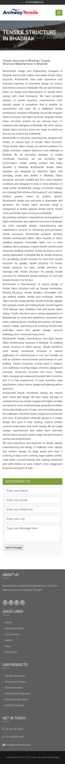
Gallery (9, 640)
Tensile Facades (14, 688)
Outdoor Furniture (15, 706)
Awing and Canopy (15, 682)
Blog (7, 646)
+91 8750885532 (32, 2)
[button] (58, 13)
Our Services (12, 635)
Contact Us (11, 652)
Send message (14, 547)
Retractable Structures (17, 694)
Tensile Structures (15, 676)
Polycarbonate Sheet (16, 700)
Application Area (14, 629)
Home (8, 623)
